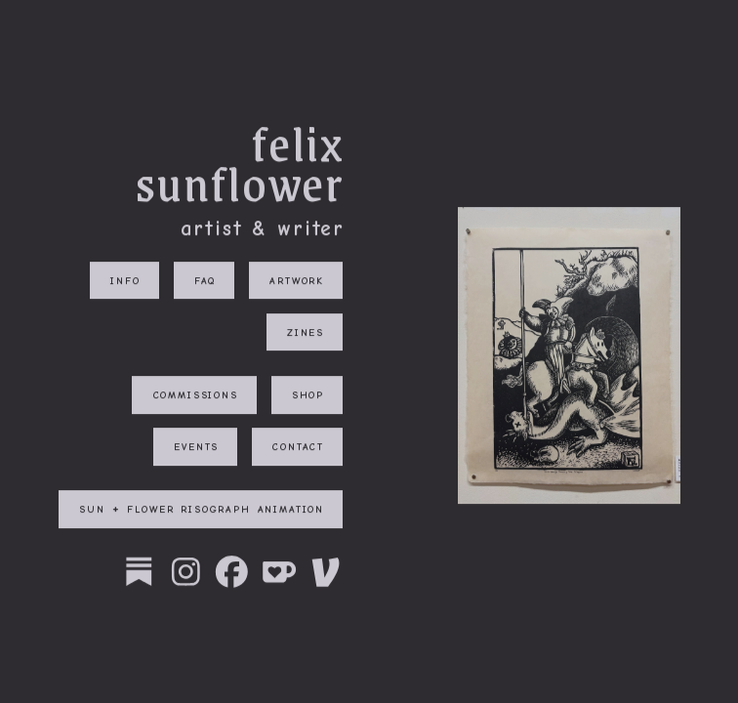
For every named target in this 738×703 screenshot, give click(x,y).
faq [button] (205, 280)
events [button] (196, 447)
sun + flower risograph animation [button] (201, 510)
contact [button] (298, 447)
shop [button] (308, 396)
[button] (139, 573)
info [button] (125, 280)
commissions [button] (195, 396)
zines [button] (305, 333)
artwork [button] (296, 280)
